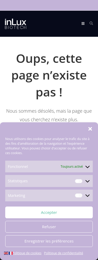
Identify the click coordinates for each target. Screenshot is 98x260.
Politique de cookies (27, 253)
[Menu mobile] (83, 23)
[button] (90, 129)
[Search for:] (89, 23)
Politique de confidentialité (63, 253)
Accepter (49, 212)
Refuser (49, 226)
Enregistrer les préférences (48, 241)
